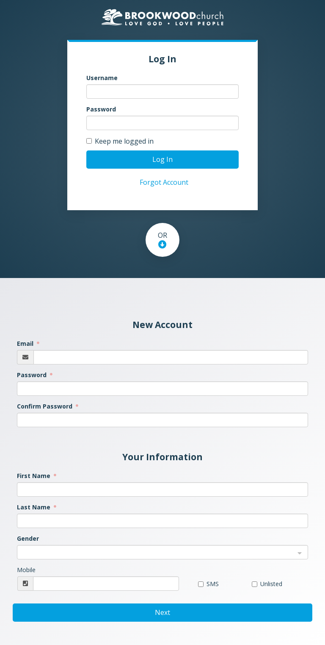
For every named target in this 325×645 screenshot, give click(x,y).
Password (101, 109)
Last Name (34, 507)
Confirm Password (45, 406)
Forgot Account (164, 182)
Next (162, 612)
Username (102, 78)
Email (26, 343)
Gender (28, 538)
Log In (162, 159)
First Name (34, 476)
